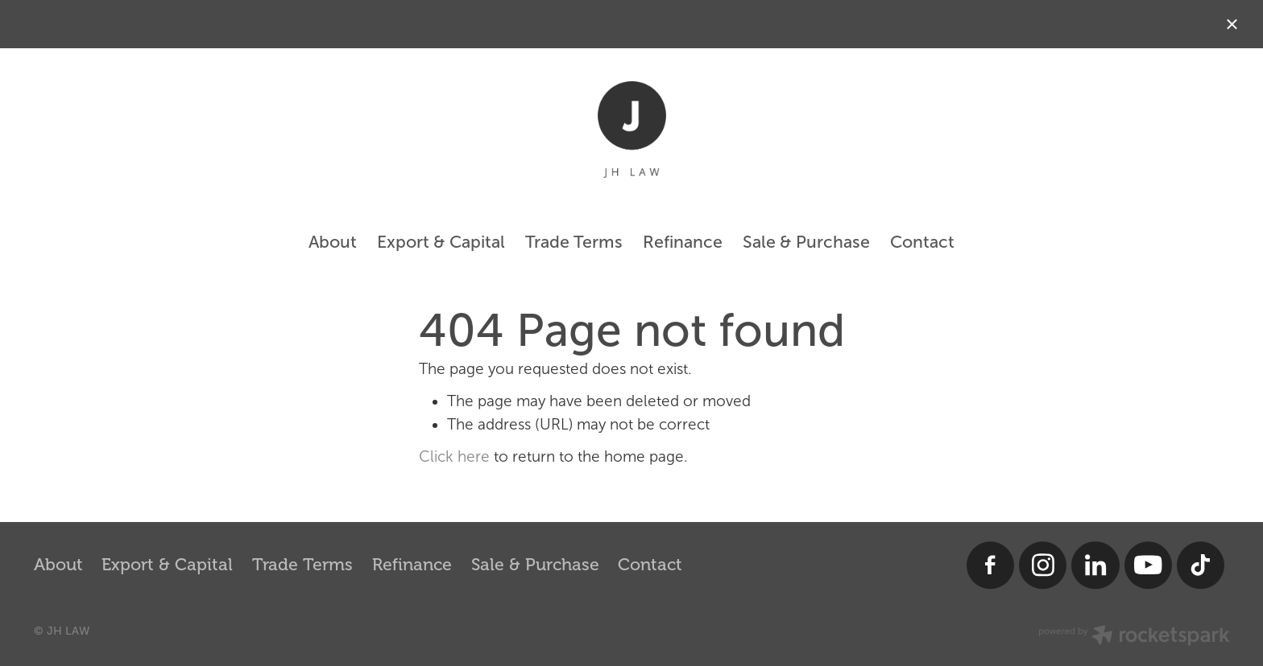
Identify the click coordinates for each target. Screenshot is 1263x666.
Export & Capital (441, 241)
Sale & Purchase (806, 241)
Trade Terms (574, 241)
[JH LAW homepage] (631, 129)
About (333, 241)
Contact (922, 241)
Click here (454, 456)
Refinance (683, 241)
